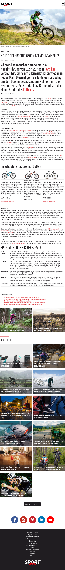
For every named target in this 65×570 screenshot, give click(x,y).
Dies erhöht (24, 116)
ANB (32, 547)
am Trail (25, 137)
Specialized (4, 231)
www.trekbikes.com (49, 201)
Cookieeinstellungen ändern (32, 538)
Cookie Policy (32, 541)
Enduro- (49, 99)
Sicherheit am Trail (16, 106)
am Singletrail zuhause (19, 243)
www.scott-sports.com (31, 203)
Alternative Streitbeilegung (32, 549)
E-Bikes (30, 147)
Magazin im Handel (32, 534)
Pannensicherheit (6, 102)
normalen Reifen (48, 132)
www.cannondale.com (7, 201)
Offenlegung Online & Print (32, 545)
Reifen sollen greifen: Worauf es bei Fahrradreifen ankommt (23, 304)
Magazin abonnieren (32, 532)
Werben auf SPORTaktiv (32, 543)
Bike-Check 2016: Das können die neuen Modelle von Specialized (25, 299)
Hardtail (10, 232)
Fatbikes (49, 69)
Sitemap (32, 555)
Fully (61, 155)
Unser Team (32, 551)
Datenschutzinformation (32, 536)
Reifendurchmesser (48, 134)
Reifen (46, 116)
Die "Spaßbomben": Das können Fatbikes (17, 301)
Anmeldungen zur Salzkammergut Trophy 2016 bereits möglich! (24, 302)
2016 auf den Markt (53, 229)
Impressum (32, 553)
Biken (9, 52)
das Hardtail (32, 157)
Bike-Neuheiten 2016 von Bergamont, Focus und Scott (21, 297)
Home (3, 52)
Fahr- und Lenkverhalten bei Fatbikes (20, 130)
